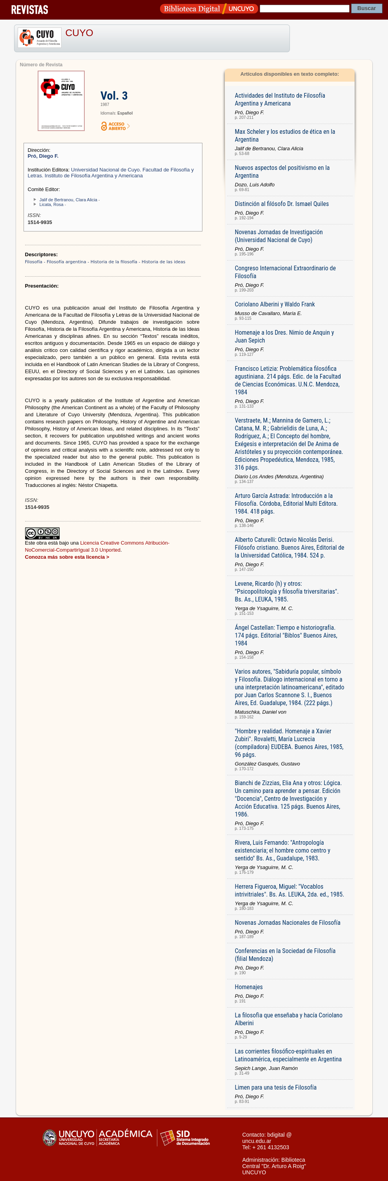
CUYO (79, 32)
